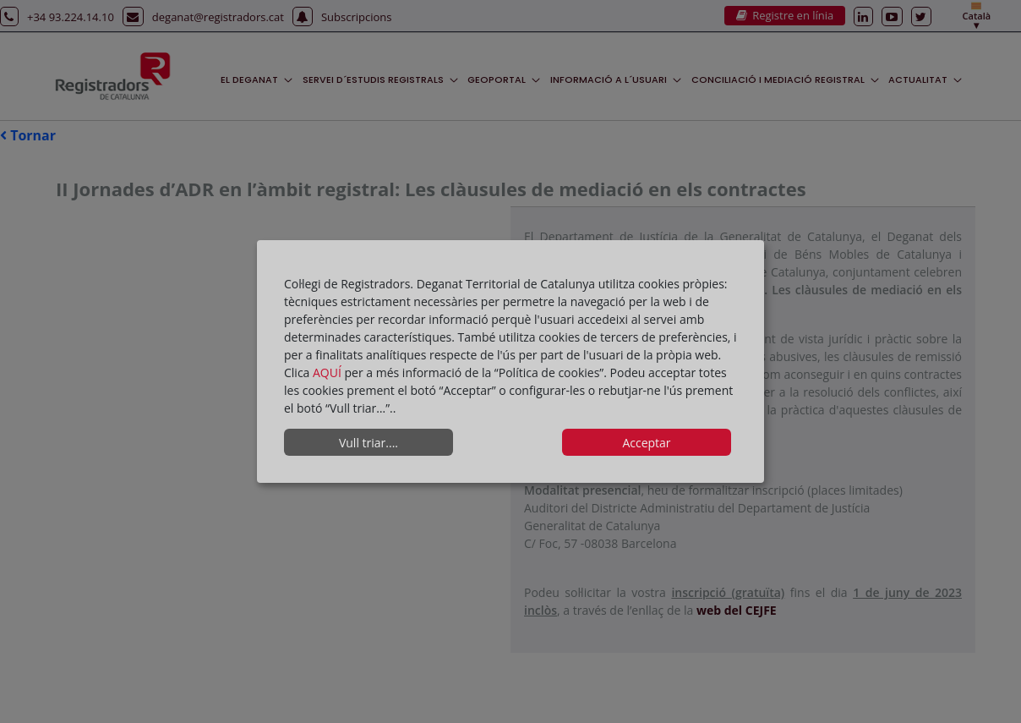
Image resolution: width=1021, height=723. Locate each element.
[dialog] (510, 362)
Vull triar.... (368, 443)
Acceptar (646, 443)
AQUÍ (329, 372)
